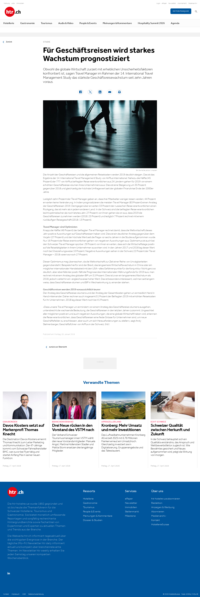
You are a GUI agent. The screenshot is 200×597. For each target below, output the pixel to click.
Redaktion (156, 503)
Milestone (130, 516)
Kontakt (155, 520)
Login (158, 3)
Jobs (13, 3)
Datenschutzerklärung (35, 594)
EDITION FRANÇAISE (181, 11)
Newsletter (172, 3)
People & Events (88, 23)
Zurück (9, 42)
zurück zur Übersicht (58, 347)
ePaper (164, 3)
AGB (24, 594)
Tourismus (46, 23)
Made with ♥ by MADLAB (189, 594)
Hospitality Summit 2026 (151, 23)
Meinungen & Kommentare (117, 23)
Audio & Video (65, 23)
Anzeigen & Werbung (162, 507)
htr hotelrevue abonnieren (165, 499)
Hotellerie (8, 23)
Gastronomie (27, 23)
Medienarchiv (192, 3)
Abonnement (182, 3)
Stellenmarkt (132, 512)
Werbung (7, 3)
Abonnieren (157, 512)
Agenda (175, 23)
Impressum (15, 594)
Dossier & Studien (92, 520)
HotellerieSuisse (160, 524)
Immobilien (20, 3)
